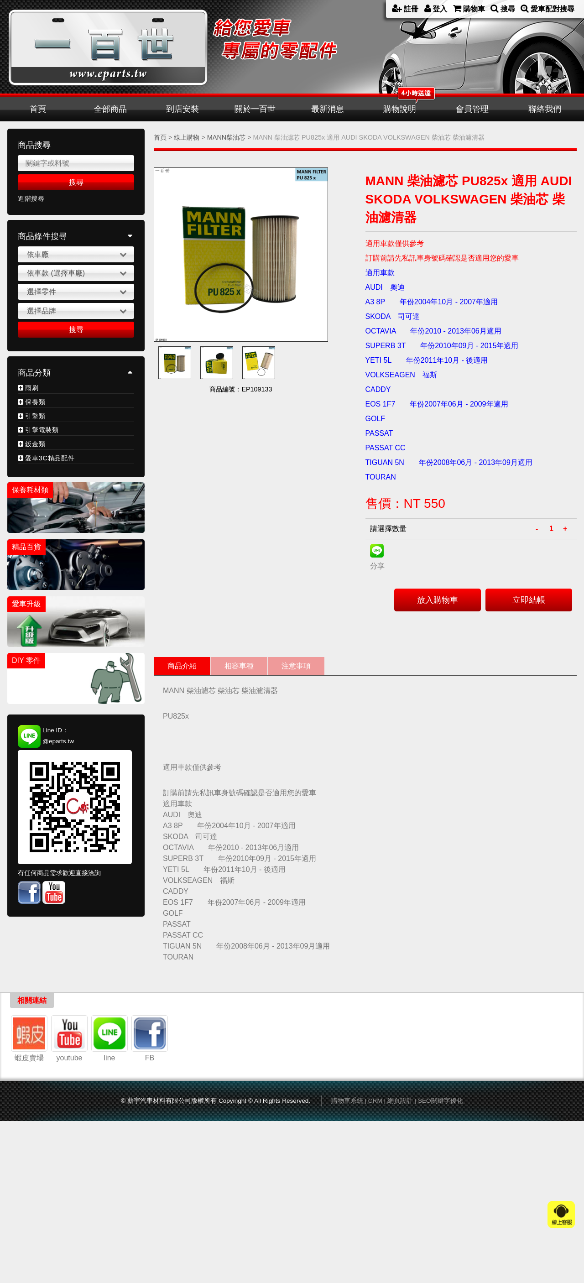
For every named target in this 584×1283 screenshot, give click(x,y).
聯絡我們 (544, 109)
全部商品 (110, 109)
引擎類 (35, 416)
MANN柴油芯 (226, 137)
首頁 (38, 109)
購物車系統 (347, 1260)
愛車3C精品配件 (49, 458)
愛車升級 (26, 604)
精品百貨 (26, 547)
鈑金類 (35, 444)
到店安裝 (182, 109)
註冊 (405, 8)
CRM (375, 1260)
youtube (69, 1193)
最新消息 (327, 109)
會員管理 (472, 109)
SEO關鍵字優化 (440, 1260)
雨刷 (31, 387)
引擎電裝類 (42, 429)
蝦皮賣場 (29, 1193)
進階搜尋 (31, 198)
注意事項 (296, 666)
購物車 (469, 8)
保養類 (35, 402)
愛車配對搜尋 (547, 8)
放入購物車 (437, 600)
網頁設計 (400, 1260)
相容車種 (239, 666)
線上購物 (186, 137)
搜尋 (502, 8)
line (109, 1193)
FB (150, 1193)
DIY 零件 (26, 660)
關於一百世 (255, 109)
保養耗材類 (30, 490)
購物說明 (399, 109)
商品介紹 (182, 666)
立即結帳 (528, 600)
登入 (436, 8)
